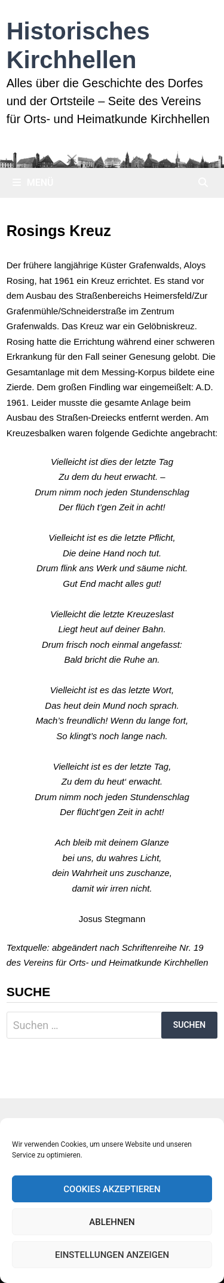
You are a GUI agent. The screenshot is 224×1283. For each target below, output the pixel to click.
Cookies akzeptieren (111, 1189)
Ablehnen (111, 1222)
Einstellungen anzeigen (112, 1255)
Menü (33, 182)
